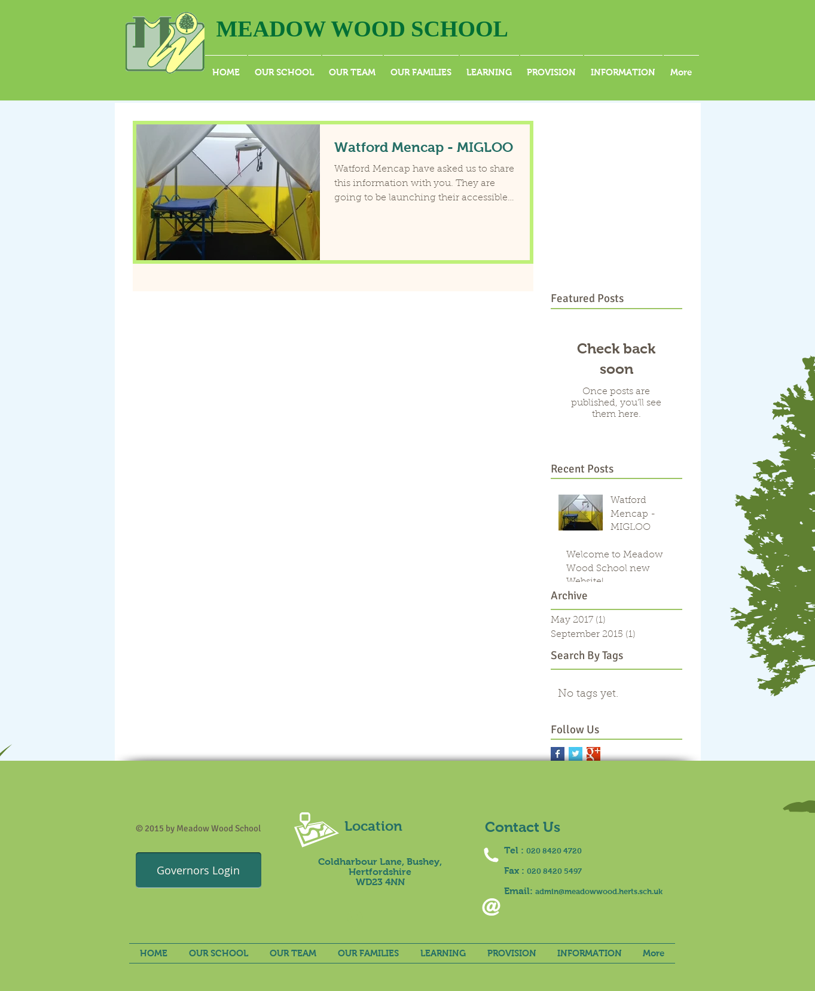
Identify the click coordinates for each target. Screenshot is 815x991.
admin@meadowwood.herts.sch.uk (599, 891)
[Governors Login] (198, 870)
